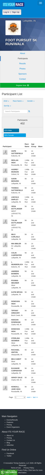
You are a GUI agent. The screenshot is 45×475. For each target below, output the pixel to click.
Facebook (10, 453)
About (22, 53)
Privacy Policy (29, 468)
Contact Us (11, 440)
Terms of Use (16, 468)
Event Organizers (13, 427)
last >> (35, 397)
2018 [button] (6, 101)
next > (29, 397)
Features (10, 422)
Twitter (9, 456)
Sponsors (22, 74)
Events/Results (12, 420)
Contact (22, 79)
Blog (8, 443)
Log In (6, 12)
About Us (10, 435)
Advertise (10, 445)
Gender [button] (31, 101)
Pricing (9, 425)
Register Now (22, 85)
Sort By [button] (7, 106)
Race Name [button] (18, 101)
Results (22, 64)
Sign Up (15, 12)
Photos (23, 69)
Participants (23, 58)
